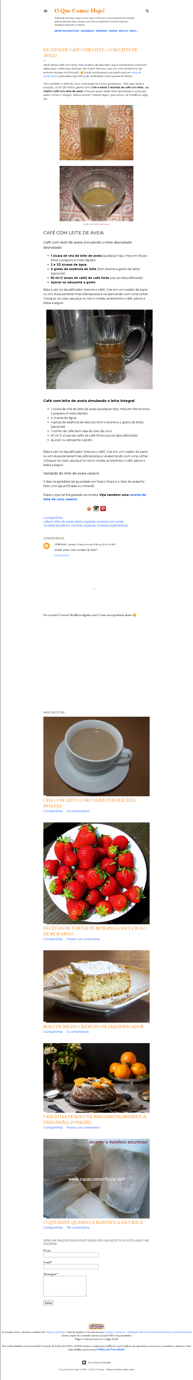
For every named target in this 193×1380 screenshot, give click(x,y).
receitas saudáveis (56, 525)
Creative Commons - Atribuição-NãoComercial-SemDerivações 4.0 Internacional (147, 1332)
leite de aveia (63, 521)
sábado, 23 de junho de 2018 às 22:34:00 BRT (92, 544)
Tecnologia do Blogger (96, 1362)
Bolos (123, 30)
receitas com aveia (109, 521)
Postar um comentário (83, 939)
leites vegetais (85, 521)
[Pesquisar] (147, 10)
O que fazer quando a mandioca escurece (93, 1222)
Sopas (113, 30)
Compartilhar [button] (53, 518)
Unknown (60, 544)
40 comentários (78, 811)
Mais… (133, 30)
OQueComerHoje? (55, 1332)
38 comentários (78, 1227)
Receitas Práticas (66, 30)
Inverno (101, 30)
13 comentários (78, 1032)
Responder (61, 555)
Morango (87, 30)
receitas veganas (83, 525)
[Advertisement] (96, 665)
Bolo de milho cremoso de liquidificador (93, 1026)
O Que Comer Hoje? (79, 10)
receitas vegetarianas (112, 525)
